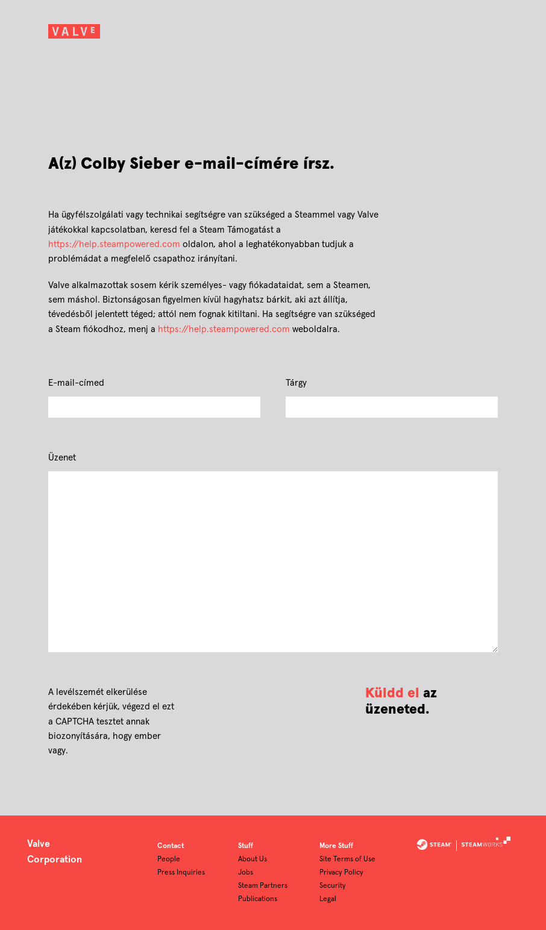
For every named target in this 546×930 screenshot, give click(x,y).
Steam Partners (262, 886)
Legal (327, 899)
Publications (257, 899)
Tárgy (296, 383)
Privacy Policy (341, 872)
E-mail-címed (76, 383)
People (168, 859)
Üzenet (62, 457)
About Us (252, 859)
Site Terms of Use (347, 859)
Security (332, 886)
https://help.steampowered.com (114, 244)
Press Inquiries (181, 872)
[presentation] (271, 701)
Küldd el (392, 693)
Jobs (245, 872)
